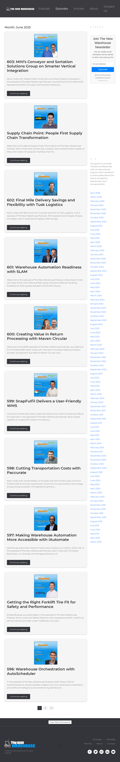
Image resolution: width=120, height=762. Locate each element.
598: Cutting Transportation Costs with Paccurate (44, 470)
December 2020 (98, 456)
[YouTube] (100, 27)
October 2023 (97, 316)
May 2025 (95, 238)
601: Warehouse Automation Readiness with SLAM (44, 269)
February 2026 (97, 201)
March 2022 (96, 394)
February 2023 (97, 349)
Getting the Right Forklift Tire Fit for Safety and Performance (41, 604)
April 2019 (95, 538)
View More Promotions (60, 722)
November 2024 (98, 263)
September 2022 (98, 369)
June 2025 (95, 234)
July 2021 (94, 427)
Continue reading (18, 93)
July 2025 (94, 230)
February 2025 (97, 250)
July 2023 (94, 328)
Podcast (44, 8)
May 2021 (94, 435)
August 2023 (96, 324)
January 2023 (96, 353)
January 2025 (96, 254)
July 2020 (95, 476)
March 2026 (96, 197)
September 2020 (98, 468)
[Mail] (102, 27)
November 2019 (98, 509)
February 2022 (97, 398)
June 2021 (95, 431)
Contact (111, 744)
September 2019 (98, 517)
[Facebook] (90, 27)
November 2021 (98, 410)
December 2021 (98, 406)
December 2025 (98, 209)
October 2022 (97, 365)
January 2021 (96, 451)
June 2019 (95, 529)
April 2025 (95, 242)
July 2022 (94, 377)
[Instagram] (95, 27)
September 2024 (98, 271)
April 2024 (95, 291)
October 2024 (97, 267)
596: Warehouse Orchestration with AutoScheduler (41, 671)
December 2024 (98, 258)
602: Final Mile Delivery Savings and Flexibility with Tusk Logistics (41, 202)
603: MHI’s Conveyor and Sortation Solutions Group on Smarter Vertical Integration (41, 66)
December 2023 (98, 308)
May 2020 (95, 484)
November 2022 (98, 361)
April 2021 (95, 439)
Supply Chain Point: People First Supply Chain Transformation (44, 135)
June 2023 (95, 332)
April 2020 (95, 488)
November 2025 (98, 213)
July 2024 (95, 279)
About (94, 8)
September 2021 (98, 419)
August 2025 (96, 226)
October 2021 (96, 415)
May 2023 (95, 336)
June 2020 (95, 480)
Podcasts (97, 740)
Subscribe (103, 69)
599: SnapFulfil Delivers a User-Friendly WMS (44, 403)
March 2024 (96, 295)
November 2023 (98, 312)
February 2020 (97, 497)
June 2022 (95, 382)
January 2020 (96, 501)
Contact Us (109, 8)
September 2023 (98, 320)
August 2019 (96, 521)
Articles (79, 8)
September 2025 (98, 221)
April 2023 (95, 341)
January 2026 (96, 205)
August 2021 (96, 423)
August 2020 (96, 472)
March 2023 (96, 345)
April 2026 (95, 193)
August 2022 (96, 373)
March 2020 (96, 492)
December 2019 (98, 505)
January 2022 (96, 402)
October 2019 (96, 513)
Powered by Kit (103, 80)
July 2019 (94, 525)
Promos (88, 744)
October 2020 (97, 464)
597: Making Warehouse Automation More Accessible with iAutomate (42, 537)
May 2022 (95, 386)
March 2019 (95, 542)
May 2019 (94, 534)
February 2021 (97, 447)
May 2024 (95, 287)
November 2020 (98, 460)
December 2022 (98, 357)
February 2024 (97, 300)
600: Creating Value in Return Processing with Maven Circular (37, 336)
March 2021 (95, 443)
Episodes (62, 8)
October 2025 (97, 217)
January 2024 (96, 304)
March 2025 (96, 246)
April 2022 (95, 390)
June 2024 (95, 283)
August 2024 (96, 275)
